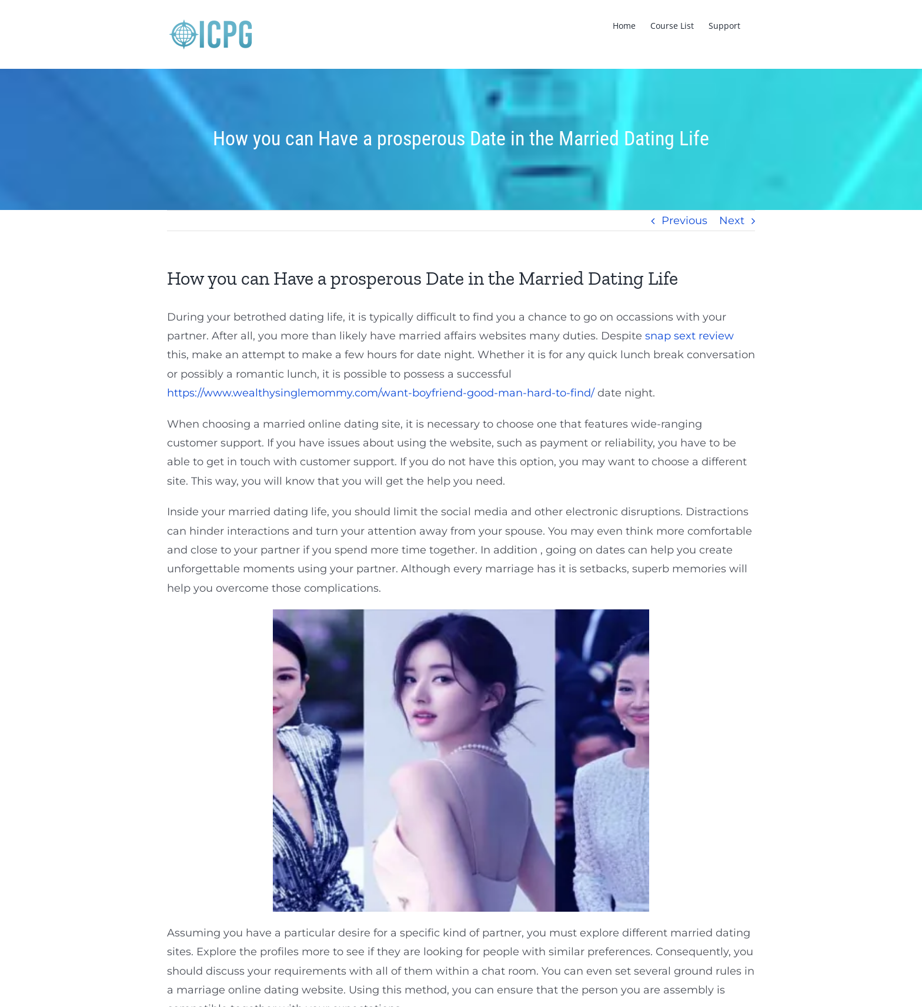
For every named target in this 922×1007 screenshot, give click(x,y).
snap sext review (689, 335)
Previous (684, 220)
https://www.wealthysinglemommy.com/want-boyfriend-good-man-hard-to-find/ (380, 392)
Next (731, 220)
